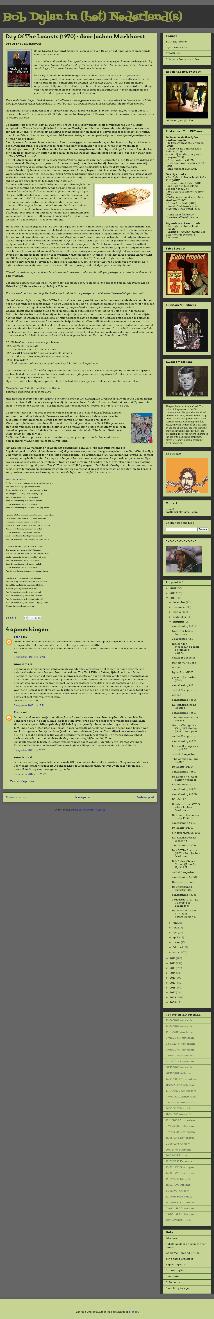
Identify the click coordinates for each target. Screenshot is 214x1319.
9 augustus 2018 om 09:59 (30, 774)
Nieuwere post (17, 797)
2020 (173, 588)
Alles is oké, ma (177, 160)
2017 (173, 958)
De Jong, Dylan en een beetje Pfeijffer (185, 816)
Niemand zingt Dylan (180, 183)
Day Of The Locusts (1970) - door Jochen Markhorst (186, 853)
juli (175, 922)
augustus (179, 621)
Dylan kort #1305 (182, 672)
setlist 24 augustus (183, 690)
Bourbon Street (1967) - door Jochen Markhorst (186, 807)
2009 (173, 997)
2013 (173, 977)
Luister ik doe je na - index (182, 59)
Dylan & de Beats (176, 47)
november (179, 607)
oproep (176, 667)
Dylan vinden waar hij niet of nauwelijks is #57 (184, 913)
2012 (173, 982)
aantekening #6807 (184, 712)
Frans (18, 636)
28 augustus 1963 (182, 638)
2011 (173, 987)
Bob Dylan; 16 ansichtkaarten (185, 191)
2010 (173, 992)
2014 (173, 972)
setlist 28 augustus (183, 657)
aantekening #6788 (184, 894)
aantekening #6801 (184, 789)
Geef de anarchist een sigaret (185, 162)
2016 (173, 963)
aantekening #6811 (184, 685)
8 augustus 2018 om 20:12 (29, 750)
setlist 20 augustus (183, 736)
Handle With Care (184, 662)
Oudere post (145, 797)
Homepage (82, 797)
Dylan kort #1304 (183, 766)
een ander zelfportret (179, 1258)
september (180, 616)
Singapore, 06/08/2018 (186, 832)
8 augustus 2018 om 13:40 (29, 656)
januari (177, 952)
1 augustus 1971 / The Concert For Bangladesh (185, 902)
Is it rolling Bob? (176, 1270)
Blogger (133, 1311)
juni (175, 927)
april (176, 937)
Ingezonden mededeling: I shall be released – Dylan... (185, 648)
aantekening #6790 (184, 877)
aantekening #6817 (184, 626)
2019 (173, 593)
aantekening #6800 (184, 794)
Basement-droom (183, 882)
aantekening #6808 (184, 699)
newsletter (173, 1276)
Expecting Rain (175, 1264)
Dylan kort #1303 (182, 827)
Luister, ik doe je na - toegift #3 (185, 839)
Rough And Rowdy (179, 206)
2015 (173, 968)
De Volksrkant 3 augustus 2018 (182, 888)
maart (177, 942)
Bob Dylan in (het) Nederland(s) (92, 17)
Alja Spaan (172, 1238)
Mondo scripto (181, 784)
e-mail (170, 509)
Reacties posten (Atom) (90, 809)
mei (175, 932)
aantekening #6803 (184, 771)
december (179, 602)
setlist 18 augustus (183, 754)
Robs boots (173, 1282)
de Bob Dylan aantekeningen (185, 142)
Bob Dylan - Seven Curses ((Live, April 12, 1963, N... (185, 864)
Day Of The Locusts (15, 480)
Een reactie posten (22, 781)
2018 (173, 597)
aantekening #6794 (184, 845)
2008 (173, 1002)
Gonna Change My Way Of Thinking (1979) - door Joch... (185, 728)
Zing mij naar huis (178, 168)
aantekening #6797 (184, 822)
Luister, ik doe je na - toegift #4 (185, 748)
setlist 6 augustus (183, 872)
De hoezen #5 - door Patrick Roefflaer (184, 778)
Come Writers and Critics (182, 1252)
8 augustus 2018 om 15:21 (29, 705)
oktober (178, 611)
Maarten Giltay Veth (179, 208)
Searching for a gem (178, 1288)
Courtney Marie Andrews (182, 632)
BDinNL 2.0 (173, 53)
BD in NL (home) (176, 41)
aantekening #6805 (184, 741)
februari (178, 947)
